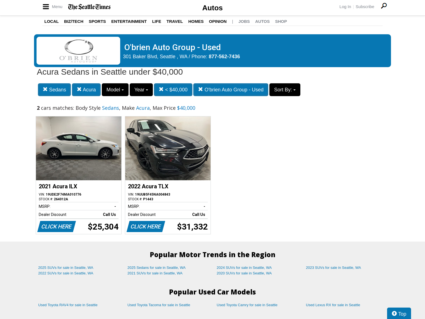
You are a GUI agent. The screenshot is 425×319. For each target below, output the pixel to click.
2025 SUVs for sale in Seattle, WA (65, 268)
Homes (196, 21)
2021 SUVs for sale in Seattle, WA (155, 273)
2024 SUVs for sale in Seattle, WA (244, 268)
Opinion (217, 21)
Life (156, 21)
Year (141, 89)
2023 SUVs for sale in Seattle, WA (333, 268)
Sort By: (285, 89)
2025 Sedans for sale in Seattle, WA (156, 268)
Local (51, 21)
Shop (281, 21)
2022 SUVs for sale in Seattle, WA (65, 273)
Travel (174, 21)
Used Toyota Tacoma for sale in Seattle (158, 305)
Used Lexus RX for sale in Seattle (333, 305)
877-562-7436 (224, 56)
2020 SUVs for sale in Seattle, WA (244, 273)
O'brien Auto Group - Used (231, 89)
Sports (97, 21)
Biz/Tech (73, 21)
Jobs (244, 21)
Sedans (54, 89)
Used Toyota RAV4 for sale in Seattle (68, 305)
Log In (345, 6)
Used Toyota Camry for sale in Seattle (247, 305)
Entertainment (129, 21)
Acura (86, 89)
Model (115, 89)
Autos (212, 8)
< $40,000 (173, 89)
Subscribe (365, 6)
